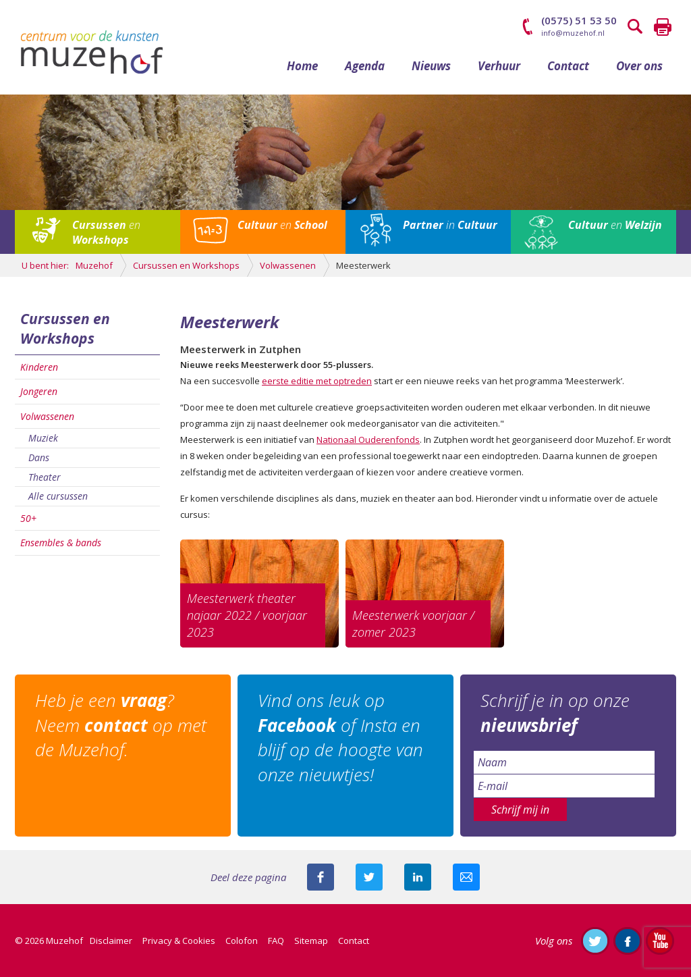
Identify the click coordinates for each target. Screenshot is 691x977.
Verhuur (499, 66)
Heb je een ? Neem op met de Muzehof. (120, 725)
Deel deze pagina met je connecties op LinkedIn (417, 877)
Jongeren (38, 391)
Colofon (241, 940)
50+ (28, 518)
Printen (662, 27)
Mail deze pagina (466, 877)
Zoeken (635, 27)
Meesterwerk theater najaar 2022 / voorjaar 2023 (247, 615)
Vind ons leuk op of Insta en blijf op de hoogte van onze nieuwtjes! (340, 737)
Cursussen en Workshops (65, 328)
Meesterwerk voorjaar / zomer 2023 (413, 623)
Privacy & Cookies (178, 940)
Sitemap (311, 940)
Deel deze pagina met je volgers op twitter (369, 877)
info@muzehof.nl (573, 33)
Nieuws (431, 66)
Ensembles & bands (60, 542)
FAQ (276, 940)
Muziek (43, 437)
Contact (568, 66)
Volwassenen (47, 416)
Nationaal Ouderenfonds (368, 439)
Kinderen (39, 367)
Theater (44, 477)
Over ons (639, 66)
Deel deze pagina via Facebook (320, 877)
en (106, 232)
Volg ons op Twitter (595, 940)
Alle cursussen (58, 496)
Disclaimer (111, 940)
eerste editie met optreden (317, 381)
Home (302, 66)
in (450, 224)
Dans (38, 457)
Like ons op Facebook (627, 940)
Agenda (365, 66)
